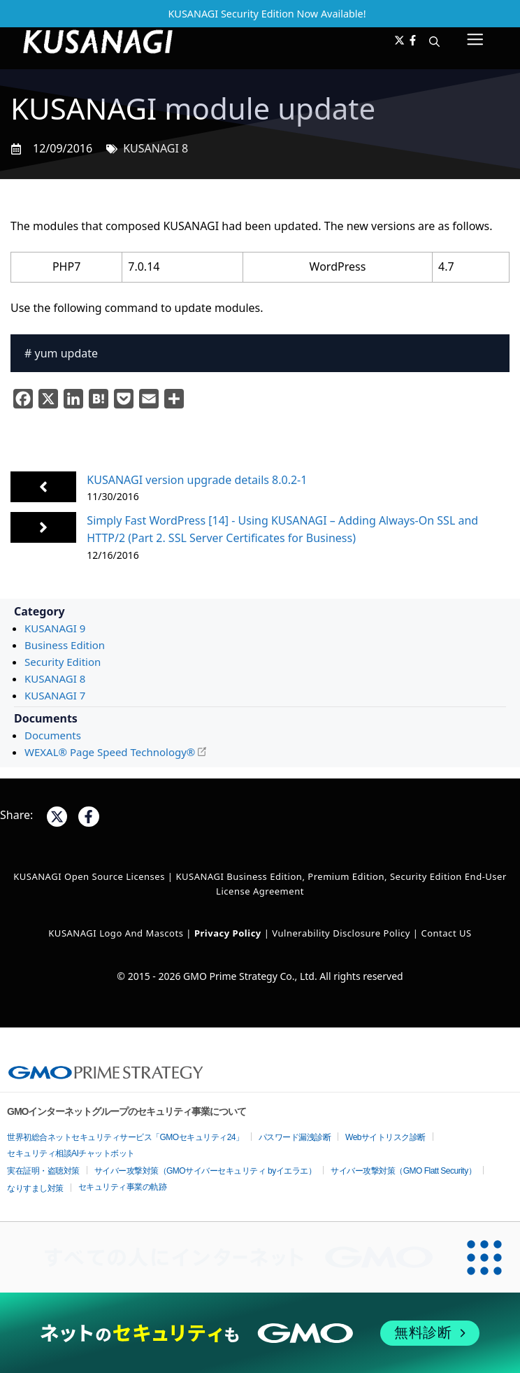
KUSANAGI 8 (155, 148)
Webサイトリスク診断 (385, 1137)
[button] (434, 41)
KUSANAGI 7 (54, 695)
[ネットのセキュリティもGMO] (260, 1333)
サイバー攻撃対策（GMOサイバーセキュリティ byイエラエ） (205, 1171)
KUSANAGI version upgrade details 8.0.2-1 (197, 480)
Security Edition (62, 662)
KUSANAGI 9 (54, 628)
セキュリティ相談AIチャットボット (71, 1153)
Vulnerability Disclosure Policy (341, 933)
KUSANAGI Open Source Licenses (89, 876)
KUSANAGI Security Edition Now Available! (267, 13)
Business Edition (64, 645)
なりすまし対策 (35, 1188)
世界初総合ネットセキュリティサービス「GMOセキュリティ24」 (125, 1137)
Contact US (446, 933)
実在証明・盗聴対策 (43, 1171)
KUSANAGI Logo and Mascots (117, 933)
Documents (52, 735)
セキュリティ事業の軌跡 (122, 1187)
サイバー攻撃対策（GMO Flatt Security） (403, 1171)
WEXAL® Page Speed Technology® (109, 752)
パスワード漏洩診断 (295, 1137)
